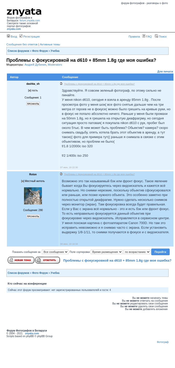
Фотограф (163, 342)
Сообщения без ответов (22, 44)
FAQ (147, 36)
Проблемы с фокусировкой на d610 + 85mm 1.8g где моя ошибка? (117, 260)
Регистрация (29, 36)
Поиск (161, 36)
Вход (12, 36)
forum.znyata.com (30, 20)
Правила (134, 36)
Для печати (165, 71)
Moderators (55, 64)
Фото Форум (40, 51)
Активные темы (50, 44)
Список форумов (18, 51)
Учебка (55, 51)
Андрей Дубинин (35, 64)
